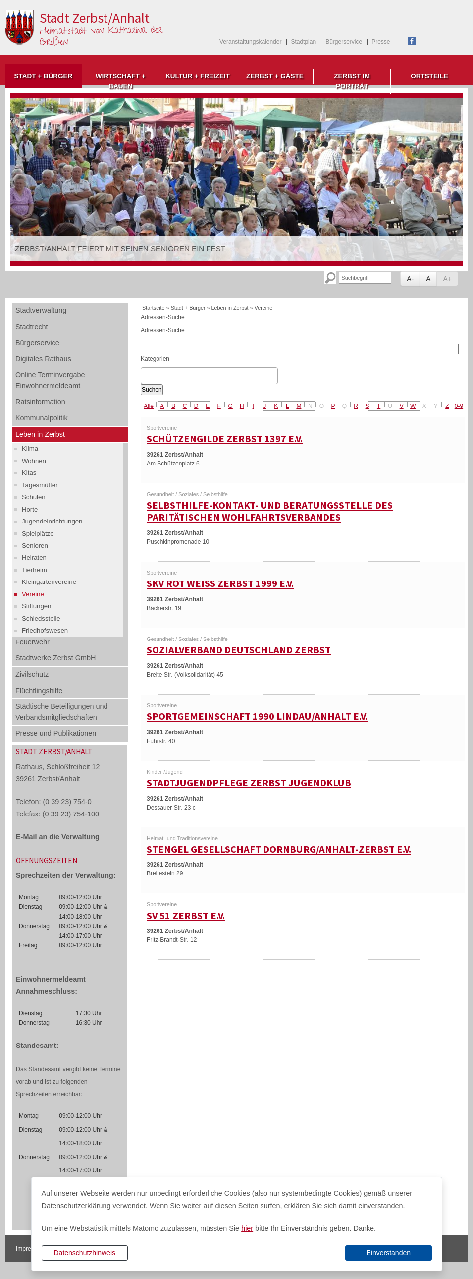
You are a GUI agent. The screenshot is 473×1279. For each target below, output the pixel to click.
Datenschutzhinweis (84, 1253)
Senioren (35, 545)
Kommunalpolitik (41, 418)
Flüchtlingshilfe (38, 691)
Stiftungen (36, 606)
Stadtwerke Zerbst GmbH (55, 658)
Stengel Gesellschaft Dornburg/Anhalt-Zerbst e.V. (279, 849)
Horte (30, 509)
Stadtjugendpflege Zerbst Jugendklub (249, 783)
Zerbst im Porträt (352, 81)
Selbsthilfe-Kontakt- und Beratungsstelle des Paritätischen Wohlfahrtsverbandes (270, 511)
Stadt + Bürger (43, 76)
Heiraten (34, 557)
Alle (149, 406)
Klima (30, 448)
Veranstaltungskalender (250, 42)
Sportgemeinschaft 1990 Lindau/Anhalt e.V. (257, 716)
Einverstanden (388, 1253)
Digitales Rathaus (43, 359)
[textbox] (146, 375)
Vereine (33, 594)
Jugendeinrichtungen (52, 521)
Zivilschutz (32, 674)
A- (410, 279)
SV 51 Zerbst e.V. (186, 916)
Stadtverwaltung (40, 310)
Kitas (29, 472)
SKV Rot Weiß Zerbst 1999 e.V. (220, 583)
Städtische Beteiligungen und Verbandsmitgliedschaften (61, 711)
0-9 (459, 406)
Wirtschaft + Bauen (121, 81)
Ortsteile (429, 76)
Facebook (412, 41)
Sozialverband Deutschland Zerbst (239, 650)
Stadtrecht (31, 327)
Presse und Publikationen (55, 733)
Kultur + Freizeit (197, 76)
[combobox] (209, 375)
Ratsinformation (40, 402)
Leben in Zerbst (40, 434)
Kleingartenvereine (49, 581)
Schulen (34, 497)
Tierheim (34, 570)
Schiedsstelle (41, 618)
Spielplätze (38, 533)
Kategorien (155, 358)
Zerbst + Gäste (275, 76)
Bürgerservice (343, 42)
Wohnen (34, 461)
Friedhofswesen (45, 630)
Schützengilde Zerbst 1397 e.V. (225, 439)
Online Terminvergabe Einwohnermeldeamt (50, 380)
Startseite (153, 308)
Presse (380, 42)
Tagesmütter (40, 485)
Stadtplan (303, 42)
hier (247, 1228)
